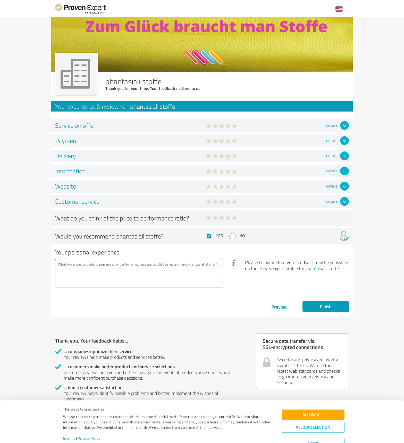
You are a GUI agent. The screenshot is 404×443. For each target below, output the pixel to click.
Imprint (69, 418)
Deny (313, 424)
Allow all (313, 395)
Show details (234, 433)
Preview (279, 307)
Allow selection (313, 408)
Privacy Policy (89, 418)
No (242, 235)
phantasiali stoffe (322, 268)
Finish (326, 306)
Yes (219, 235)
